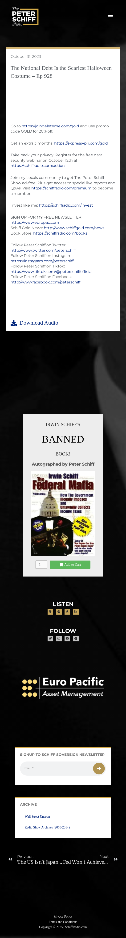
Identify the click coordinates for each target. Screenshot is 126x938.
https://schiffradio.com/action (38, 165)
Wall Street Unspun (37, 816)
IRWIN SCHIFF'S (63, 424)
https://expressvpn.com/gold (81, 143)
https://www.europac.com (35, 222)
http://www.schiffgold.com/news (74, 228)
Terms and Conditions (63, 922)
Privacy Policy (62, 916)
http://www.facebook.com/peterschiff (45, 282)
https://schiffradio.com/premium (61, 188)
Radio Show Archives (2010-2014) (47, 827)
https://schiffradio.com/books (60, 233)
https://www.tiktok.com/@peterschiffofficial (51, 271)
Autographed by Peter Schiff (63, 464)
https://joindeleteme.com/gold (50, 126)
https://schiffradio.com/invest (66, 205)
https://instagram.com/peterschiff (42, 261)
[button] (110, 16)
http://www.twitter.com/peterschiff (43, 250)
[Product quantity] (41, 565)
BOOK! (63, 453)
